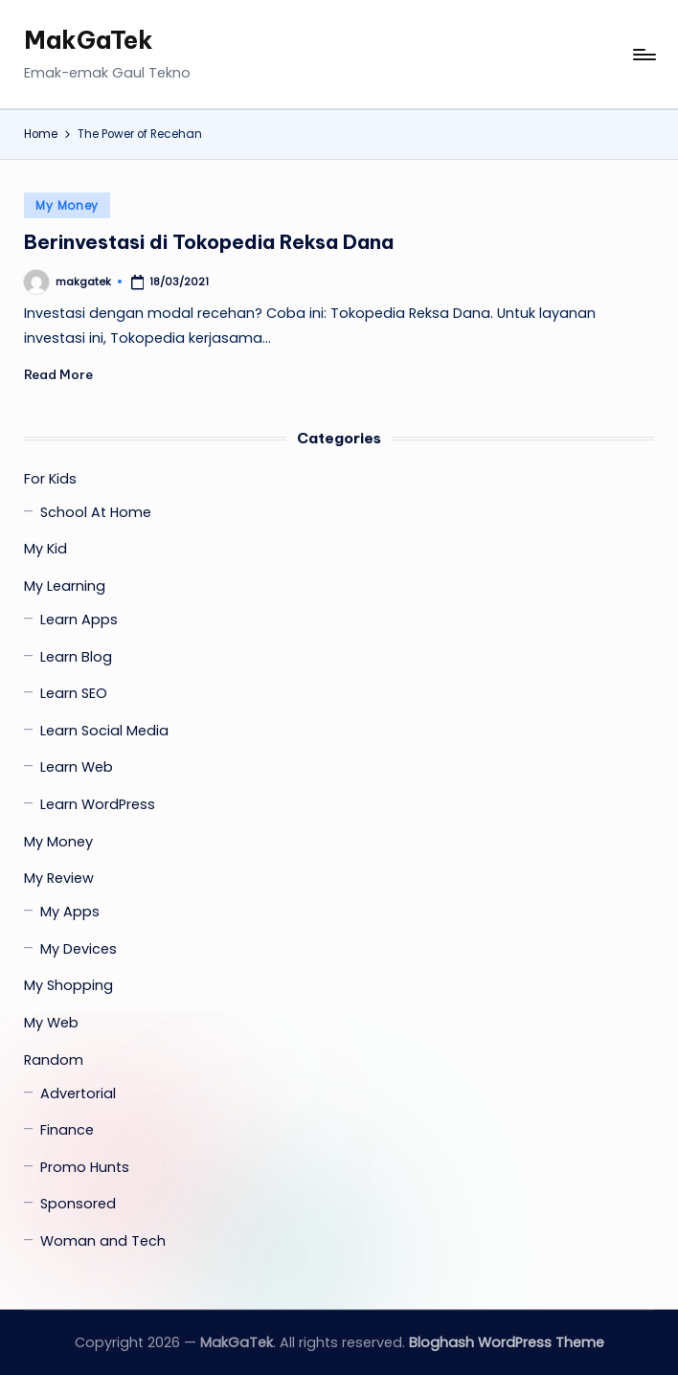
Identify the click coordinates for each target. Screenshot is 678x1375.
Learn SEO (73, 693)
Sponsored (78, 1203)
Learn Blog (76, 656)
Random (53, 1060)
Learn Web (76, 767)
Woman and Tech (103, 1241)
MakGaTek (88, 40)
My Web (51, 1022)
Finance (67, 1129)
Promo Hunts (84, 1167)
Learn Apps (79, 619)
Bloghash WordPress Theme (506, 1342)
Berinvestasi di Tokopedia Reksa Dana (209, 242)
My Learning (64, 586)
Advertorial (78, 1093)
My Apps (70, 911)
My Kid (45, 548)
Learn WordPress (97, 804)
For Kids (50, 478)
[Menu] (643, 54)
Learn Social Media (104, 730)
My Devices (78, 948)
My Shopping (68, 985)
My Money (67, 205)
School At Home (95, 512)
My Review (59, 878)
